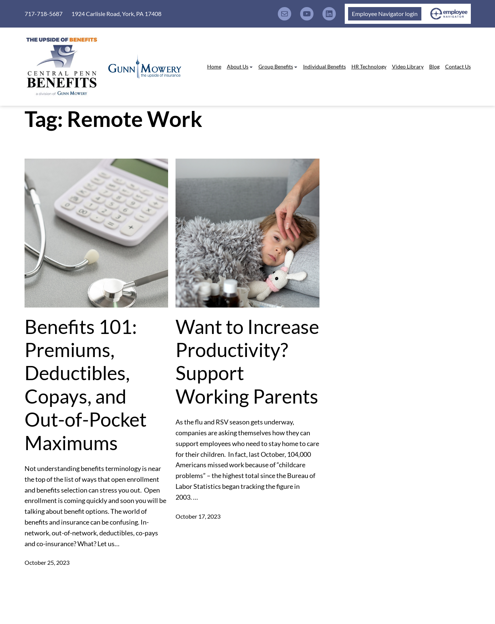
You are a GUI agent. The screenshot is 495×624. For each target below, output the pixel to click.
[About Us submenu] (251, 66)
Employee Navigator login (385, 13)
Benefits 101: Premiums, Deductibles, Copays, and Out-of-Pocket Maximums (86, 384)
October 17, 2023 (198, 516)
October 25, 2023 (47, 562)
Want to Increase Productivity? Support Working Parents (247, 361)
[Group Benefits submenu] (295, 66)
